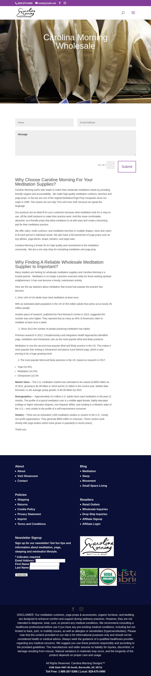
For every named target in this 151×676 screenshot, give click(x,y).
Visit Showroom (27, 476)
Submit (127, 167)
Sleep (86, 476)
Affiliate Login (91, 524)
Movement (89, 480)
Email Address (25, 560)
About (21, 471)
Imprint (22, 519)
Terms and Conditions (31, 524)
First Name (22, 564)
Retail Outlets (91, 504)
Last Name (22, 567)
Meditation (89, 471)
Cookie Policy (26, 509)
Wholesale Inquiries (95, 509)
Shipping (23, 499)
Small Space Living (94, 485)
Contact (22, 480)
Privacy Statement (29, 514)
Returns (22, 504)
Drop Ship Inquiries (94, 514)
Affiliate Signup (92, 519)
